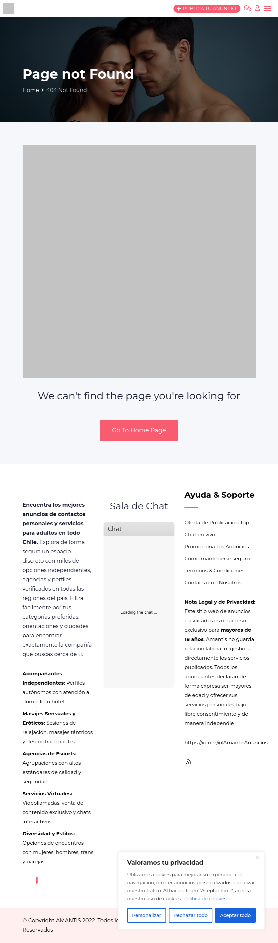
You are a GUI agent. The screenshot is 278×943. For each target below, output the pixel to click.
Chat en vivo (199, 534)
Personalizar (146, 915)
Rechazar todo (190, 915)
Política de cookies (204, 899)
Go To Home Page (139, 430)
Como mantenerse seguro (217, 558)
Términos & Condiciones (214, 570)
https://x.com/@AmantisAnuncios (226, 742)
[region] (191, 891)
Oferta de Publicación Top (216, 522)
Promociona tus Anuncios (216, 546)
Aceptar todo (235, 915)
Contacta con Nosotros (212, 582)
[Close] (258, 857)
